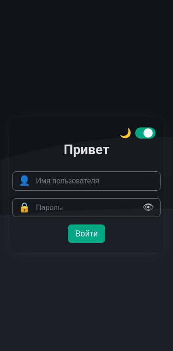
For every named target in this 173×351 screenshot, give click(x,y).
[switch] (145, 133)
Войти (86, 233)
